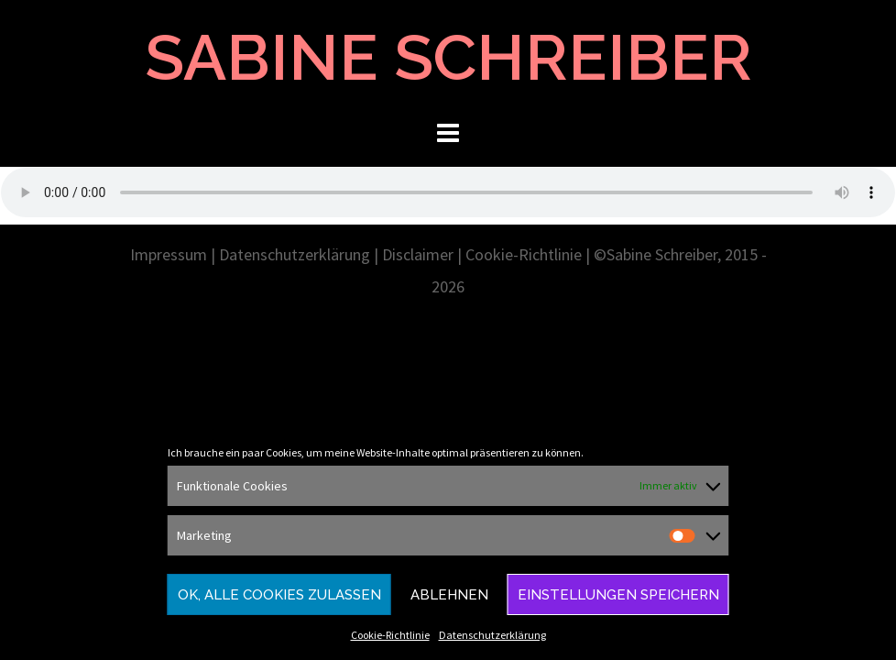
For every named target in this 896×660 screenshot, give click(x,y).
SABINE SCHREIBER (448, 56)
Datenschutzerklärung (492, 635)
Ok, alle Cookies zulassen (279, 595)
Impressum (168, 254)
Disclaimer (417, 254)
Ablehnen (449, 595)
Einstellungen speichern (618, 595)
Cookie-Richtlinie (390, 635)
